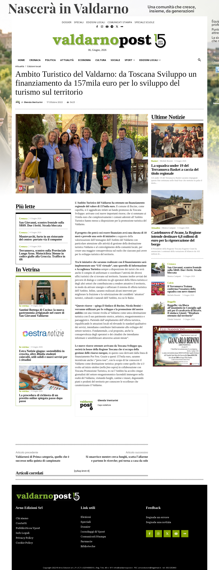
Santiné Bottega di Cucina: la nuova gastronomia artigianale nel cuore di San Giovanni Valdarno (41, 312)
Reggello (171, 302)
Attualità (19, 66)
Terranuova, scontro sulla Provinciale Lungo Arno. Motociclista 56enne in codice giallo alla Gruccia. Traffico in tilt (42, 255)
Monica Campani (169, 228)
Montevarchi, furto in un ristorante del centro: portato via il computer (41, 238)
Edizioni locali (34, 66)
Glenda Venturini (33, 102)
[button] (199, 60)
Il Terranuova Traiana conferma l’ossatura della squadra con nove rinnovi (181, 289)
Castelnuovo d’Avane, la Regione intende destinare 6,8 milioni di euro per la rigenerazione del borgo (176, 238)
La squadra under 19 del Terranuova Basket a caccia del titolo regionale (174, 169)
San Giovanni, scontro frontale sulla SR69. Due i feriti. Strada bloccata (41, 224)
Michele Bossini (166, 161)
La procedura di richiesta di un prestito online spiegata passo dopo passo (41, 398)
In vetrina (24, 306)
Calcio (170, 283)
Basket (154, 161)
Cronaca (23, 218)
